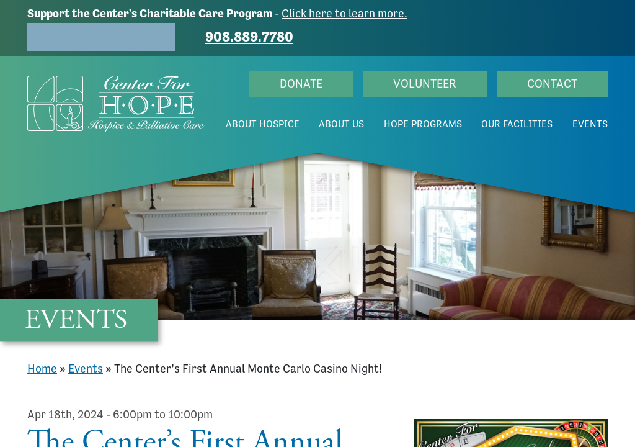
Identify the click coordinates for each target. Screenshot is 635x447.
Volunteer (424, 83)
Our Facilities (517, 124)
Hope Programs (423, 124)
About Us (341, 124)
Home (42, 368)
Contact (552, 83)
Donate (301, 83)
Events (590, 124)
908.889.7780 (249, 37)
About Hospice (263, 124)
